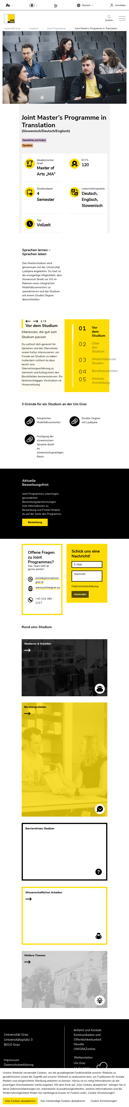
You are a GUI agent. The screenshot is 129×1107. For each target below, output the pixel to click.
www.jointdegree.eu (47, 587)
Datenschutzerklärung (85, 586)
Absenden (80, 594)
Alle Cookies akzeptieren (20, 1101)
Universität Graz (12, 28)
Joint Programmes (57, 28)
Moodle (79, 1044)
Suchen (109, 18)
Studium (34, 28)
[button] (9, 5)
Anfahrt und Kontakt (87, 1030)
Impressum (11, 1060)
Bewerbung (35, 522)
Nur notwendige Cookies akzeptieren (63, 1101)
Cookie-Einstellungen (104, 1101)
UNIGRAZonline (84, 1049)
